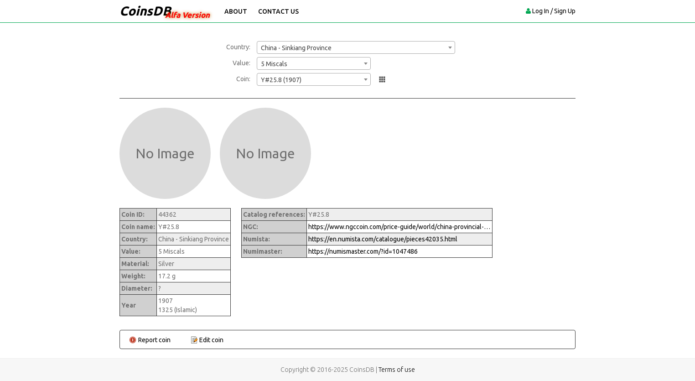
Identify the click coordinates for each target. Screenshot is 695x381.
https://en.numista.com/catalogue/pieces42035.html (382, 239)
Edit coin (211, 340)
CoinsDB (145, 11)
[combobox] (356, 47)
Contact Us (278, 11)
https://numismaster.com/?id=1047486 (363, 251)
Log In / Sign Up (554, 11)
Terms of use (397, 369)
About (235, 11)
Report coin (154, 340)
